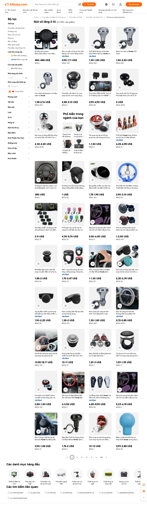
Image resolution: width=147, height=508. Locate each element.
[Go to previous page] (67, 457)
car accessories (105, 493)
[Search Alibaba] (55, 4)
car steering (50, 493)
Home (36, 17)
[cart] (114, 5)
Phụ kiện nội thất (75, 17)
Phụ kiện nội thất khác (94, 17)
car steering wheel (15, 493)
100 (101, 457)
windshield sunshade (125, 493)
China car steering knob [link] (115, 17)
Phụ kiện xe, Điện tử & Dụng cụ (54, 17)
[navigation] (18, 237)
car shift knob (66, 493)
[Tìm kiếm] (89, 4)
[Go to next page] (106, 457)
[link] (144, 485)
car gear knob (34, 493)
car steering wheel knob (17, 498)
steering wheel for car (85, 493)
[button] (79, 4)
